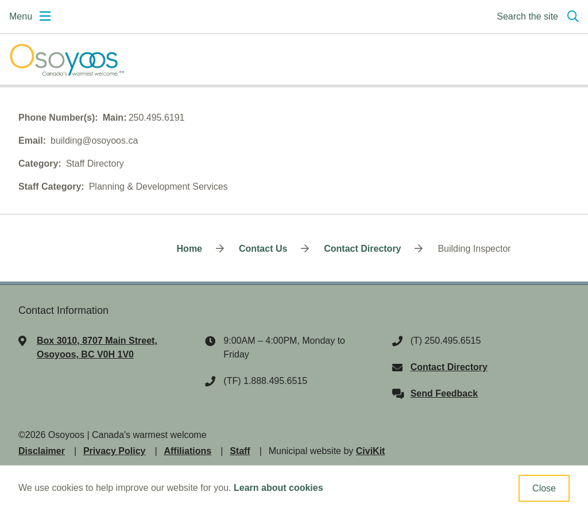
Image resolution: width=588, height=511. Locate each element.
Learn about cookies (278, 488)
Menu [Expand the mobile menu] (20, 16)
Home (189, 248)
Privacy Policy (114, 451)
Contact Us (263, 248)
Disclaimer (41, 451)
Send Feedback (444, 393)
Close (544, 488)
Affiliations (187, 451)
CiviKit (370, 451)
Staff (240, 451)
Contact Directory (362, 248)
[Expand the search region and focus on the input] (535, 16)
